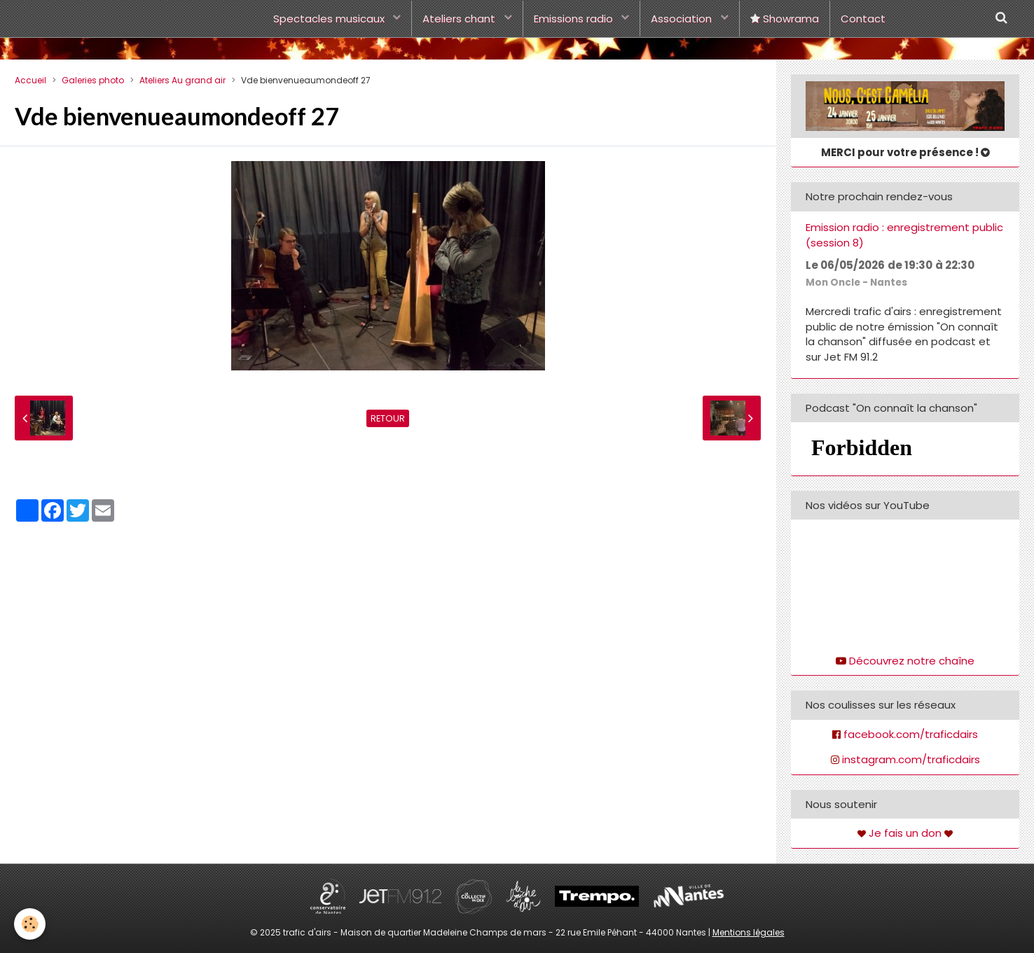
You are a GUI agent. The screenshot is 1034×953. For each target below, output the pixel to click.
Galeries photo (93, 80)
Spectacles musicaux (330, 18)
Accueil (30, 80)
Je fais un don (905, 833)
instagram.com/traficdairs (911, 759)
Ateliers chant (460, 18)
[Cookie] (30, 924)
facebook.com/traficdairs (910, 734)
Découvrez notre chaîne (911, 660)
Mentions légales (748, 932)
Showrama (784, 18)
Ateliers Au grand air (182, 80)
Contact (863, 18)
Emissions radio (575, 18)
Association (683, 18)
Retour (388, 418)
